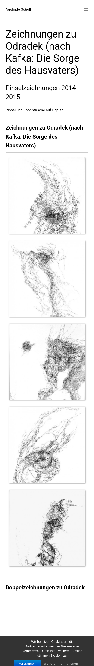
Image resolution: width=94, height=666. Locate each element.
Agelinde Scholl (18, 9)
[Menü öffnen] (85, 9)
